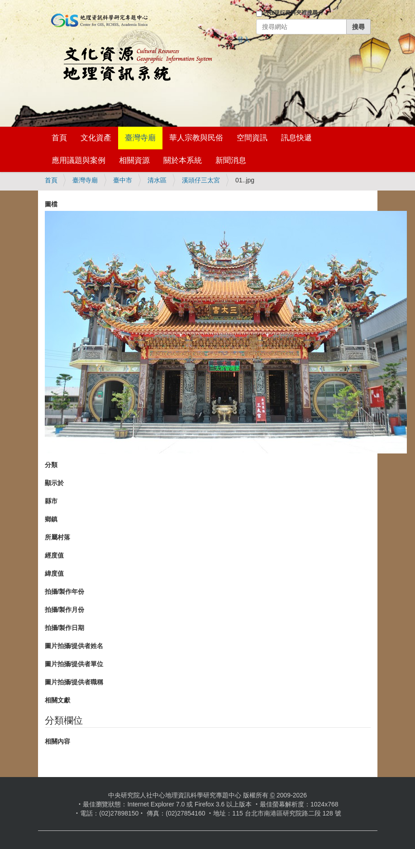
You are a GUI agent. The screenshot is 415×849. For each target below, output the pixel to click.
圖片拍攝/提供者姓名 (74, 645)
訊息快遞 (296, 138)
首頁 (59, 138)
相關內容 (57, 741)
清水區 (157, 180)
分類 (51, 464)
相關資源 (134, 160)
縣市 (51, 501)
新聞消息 (230, 160)
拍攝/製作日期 (65, 627)
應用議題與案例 (78, 160)
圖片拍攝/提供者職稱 (74, 682)
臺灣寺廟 (140, 138)
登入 (243, 39)
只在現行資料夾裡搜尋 (290, 13)
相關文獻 (57, 700)
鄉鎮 (51, 519)
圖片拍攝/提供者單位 (74, 664)
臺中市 (122, 180)
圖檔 (51, 204)
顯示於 (54, 483)
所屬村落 (57, 537)
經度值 (54, 555)
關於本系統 (182, 160)
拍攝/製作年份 (65, 591)
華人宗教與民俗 (196, 138)
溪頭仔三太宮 (201, 180)
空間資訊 (252, 138)
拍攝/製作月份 (65, 609)
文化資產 (96, 138)
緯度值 (54, 573)
